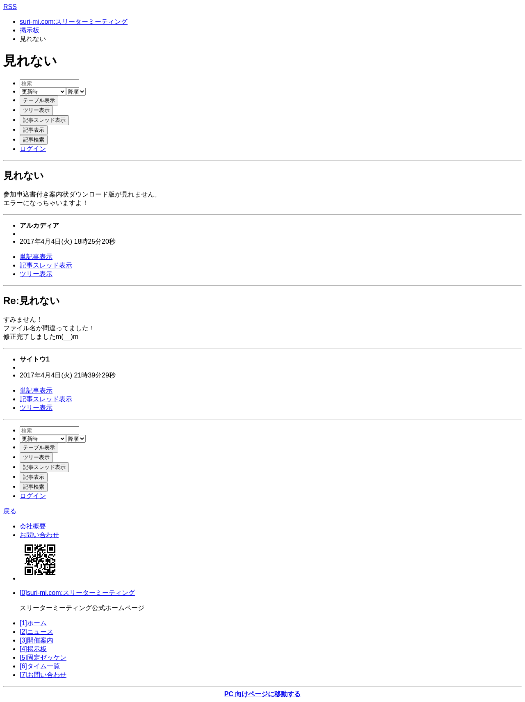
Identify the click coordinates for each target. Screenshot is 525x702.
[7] (43, 674)
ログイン (33, 148)
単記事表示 (36, 256)
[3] (36, 640)
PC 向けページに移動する (262, 694)
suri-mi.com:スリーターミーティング (74, 21)
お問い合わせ (39, 534)
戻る (9, 511)
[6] (40, 666)
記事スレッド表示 (46, 265)
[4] (33, 648)
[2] (36, 631)
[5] (43, 657)
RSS (10, 6)
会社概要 (33, 526)
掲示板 (29, 30)
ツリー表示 (36, 273)
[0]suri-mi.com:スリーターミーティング (77, 592)
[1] (33, 623)
